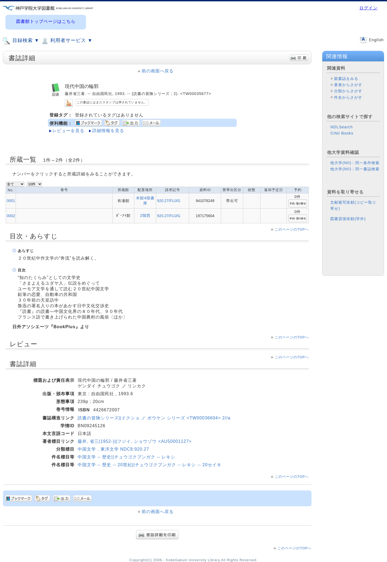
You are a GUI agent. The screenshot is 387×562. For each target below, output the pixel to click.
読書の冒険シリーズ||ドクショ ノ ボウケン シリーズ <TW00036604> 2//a (154, 418)
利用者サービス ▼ (66, 41)
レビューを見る (68, 130)
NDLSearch (341, 127)
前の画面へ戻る (158, 71)
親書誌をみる (346, 78)
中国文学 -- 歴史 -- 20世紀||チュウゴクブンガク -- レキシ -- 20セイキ (149, 464)
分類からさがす (348, 91)
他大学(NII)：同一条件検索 (354, 163)
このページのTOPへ (292, 229)
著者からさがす (348, 85)
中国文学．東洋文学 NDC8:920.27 (113, 449)
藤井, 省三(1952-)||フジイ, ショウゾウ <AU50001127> (135, 441)
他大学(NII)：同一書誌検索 (354, 169)
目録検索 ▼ (20, 41)
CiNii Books (341, 133)
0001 (11, 201)
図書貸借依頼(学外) (348, 219)
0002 (11, 216)
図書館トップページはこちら (46, 21)
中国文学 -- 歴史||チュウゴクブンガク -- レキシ (126, 457)
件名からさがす (348, 97)
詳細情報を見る (108, 130)
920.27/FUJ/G (168, 201)
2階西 (145, 215)
